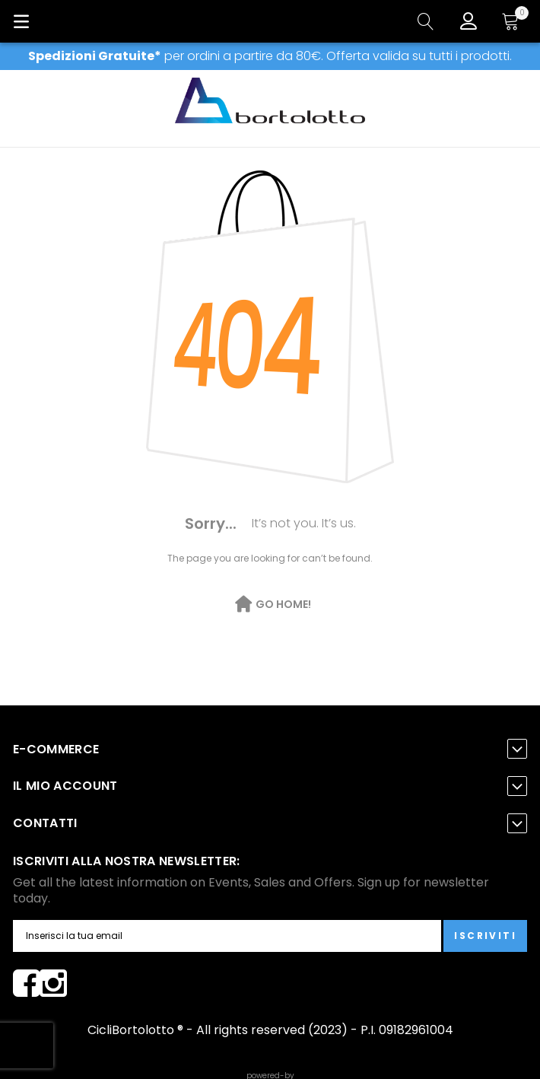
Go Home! (283, 604)
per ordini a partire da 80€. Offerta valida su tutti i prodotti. (270, 56)
